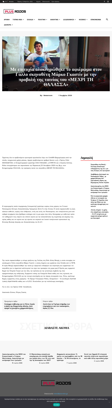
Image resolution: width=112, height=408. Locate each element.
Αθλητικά (55, 20)
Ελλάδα (31, 20)
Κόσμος (83, 20)
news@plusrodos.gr (61, 393)
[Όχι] (109, 402)
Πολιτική (42, 20)
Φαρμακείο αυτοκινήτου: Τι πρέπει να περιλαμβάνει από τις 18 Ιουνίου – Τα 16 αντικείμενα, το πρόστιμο (69, 356)
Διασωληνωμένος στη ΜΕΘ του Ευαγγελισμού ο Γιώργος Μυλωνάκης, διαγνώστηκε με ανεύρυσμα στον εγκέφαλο (99, 187)
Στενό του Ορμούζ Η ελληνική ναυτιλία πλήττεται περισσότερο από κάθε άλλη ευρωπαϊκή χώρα (96, 356)
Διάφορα (8, 25)
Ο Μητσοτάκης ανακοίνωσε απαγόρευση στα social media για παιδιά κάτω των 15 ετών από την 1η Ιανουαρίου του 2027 (42, 356)
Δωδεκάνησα (69, 20)
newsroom (48, 95)
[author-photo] (7, 362)
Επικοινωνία (46, 1)
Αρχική (38, 1)
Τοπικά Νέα (18, 20)
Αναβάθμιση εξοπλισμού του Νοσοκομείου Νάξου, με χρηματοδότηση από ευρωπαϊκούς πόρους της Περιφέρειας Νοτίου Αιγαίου (100, 177)
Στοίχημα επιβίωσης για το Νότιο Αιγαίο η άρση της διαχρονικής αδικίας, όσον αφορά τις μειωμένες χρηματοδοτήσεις (19, 306)
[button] (107, 20)
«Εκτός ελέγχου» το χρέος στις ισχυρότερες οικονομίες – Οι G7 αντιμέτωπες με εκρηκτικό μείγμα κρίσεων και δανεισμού (100, 206)
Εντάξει (56, 405)
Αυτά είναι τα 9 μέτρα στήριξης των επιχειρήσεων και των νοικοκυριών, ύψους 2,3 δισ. (56, 306)
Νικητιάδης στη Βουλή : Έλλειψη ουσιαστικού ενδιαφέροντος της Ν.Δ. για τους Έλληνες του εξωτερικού (100, 167)
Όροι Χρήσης (55, 1)
